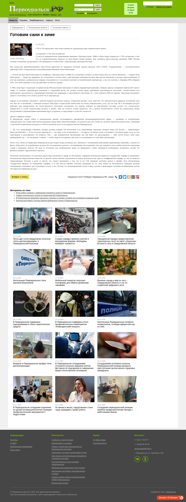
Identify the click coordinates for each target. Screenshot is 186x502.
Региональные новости (37, 28)
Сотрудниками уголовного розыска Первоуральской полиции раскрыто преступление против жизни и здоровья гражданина (116, 367)
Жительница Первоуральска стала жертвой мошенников (29, 281)
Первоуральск (17, 28)
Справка (23, 20)
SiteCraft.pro (171, 492)
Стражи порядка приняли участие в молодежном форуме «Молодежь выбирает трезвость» (72, 241)
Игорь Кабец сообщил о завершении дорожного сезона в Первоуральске (45, 193)
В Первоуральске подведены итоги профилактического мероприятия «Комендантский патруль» (71, 324)
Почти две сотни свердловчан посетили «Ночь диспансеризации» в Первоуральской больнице (32, 241)
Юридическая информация (21, 447)
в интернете (92, 13)
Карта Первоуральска (17, 15)
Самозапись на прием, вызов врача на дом (69, 453)
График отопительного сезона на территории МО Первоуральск (42, 195)
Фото (57, 20)
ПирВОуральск (37, 20)
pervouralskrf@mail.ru (143, 449)
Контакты (14, 440)
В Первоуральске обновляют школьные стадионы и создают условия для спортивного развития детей (57, 198)
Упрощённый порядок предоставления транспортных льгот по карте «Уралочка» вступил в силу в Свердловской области (116, 241)
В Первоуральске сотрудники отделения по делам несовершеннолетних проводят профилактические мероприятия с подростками (32, 411)
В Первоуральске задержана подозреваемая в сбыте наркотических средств (31, 324)
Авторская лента (100, 443)
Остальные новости (61, 28)
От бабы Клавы (99, 440)
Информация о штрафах (62, 443)
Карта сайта (15, 450)
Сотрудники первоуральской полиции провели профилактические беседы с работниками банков (115, 409)
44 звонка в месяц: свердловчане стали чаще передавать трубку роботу (74, 408)
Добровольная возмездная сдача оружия (68, 468)
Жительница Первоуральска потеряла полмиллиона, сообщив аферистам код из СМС (116, 324)
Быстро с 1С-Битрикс (168, 498)
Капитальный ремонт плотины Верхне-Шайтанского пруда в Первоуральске (46, 201)
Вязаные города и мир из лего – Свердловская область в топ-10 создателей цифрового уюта (112, 282)
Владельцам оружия (60, 483)
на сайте (80, 13)
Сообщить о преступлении (62, 440)
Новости (13, 20)
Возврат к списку (20, 177)
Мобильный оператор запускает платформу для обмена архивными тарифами (72, 282)
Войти (11, 3)
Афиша (49, 20)
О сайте (13, 443)
